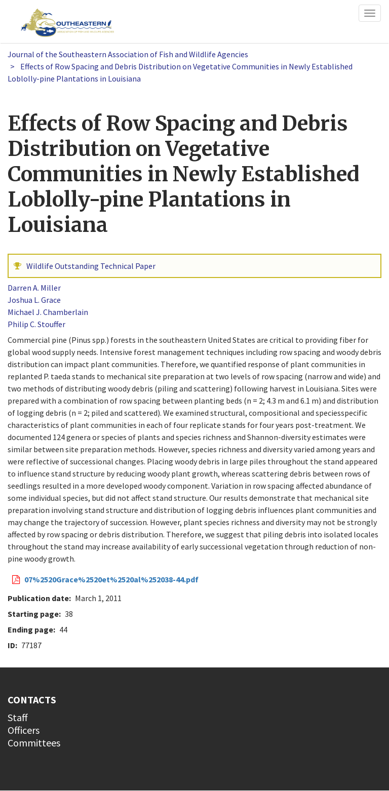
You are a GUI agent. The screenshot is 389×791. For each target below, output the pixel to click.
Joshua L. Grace (34, 300)
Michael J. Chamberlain (48, 312)
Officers (24, 730)
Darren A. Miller (34, 288)
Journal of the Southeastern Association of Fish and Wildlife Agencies (128, 54)
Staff (18, 717)
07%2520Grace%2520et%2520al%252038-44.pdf (111, 579)
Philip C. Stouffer (36, 324)
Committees (34, 742)
